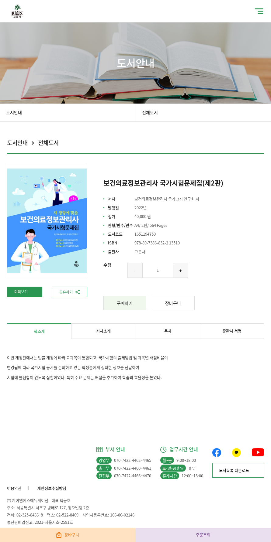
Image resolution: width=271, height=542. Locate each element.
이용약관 (14, 488)
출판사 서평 (231, 331)
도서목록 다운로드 (234, 470)
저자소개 (103, 331)
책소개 (39, 331)
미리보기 (21, 292)
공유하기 (66, 292)
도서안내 (14, 112)
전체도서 (150, 112)
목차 (168, 331)
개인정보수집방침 (51, 488)
